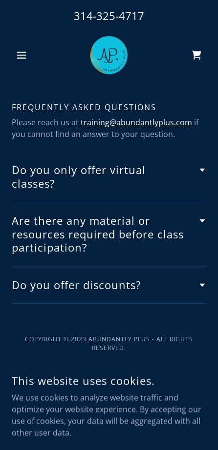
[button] (26, 55)
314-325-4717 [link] (109, 15)
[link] (109, 55)
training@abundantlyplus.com (136, 122)
